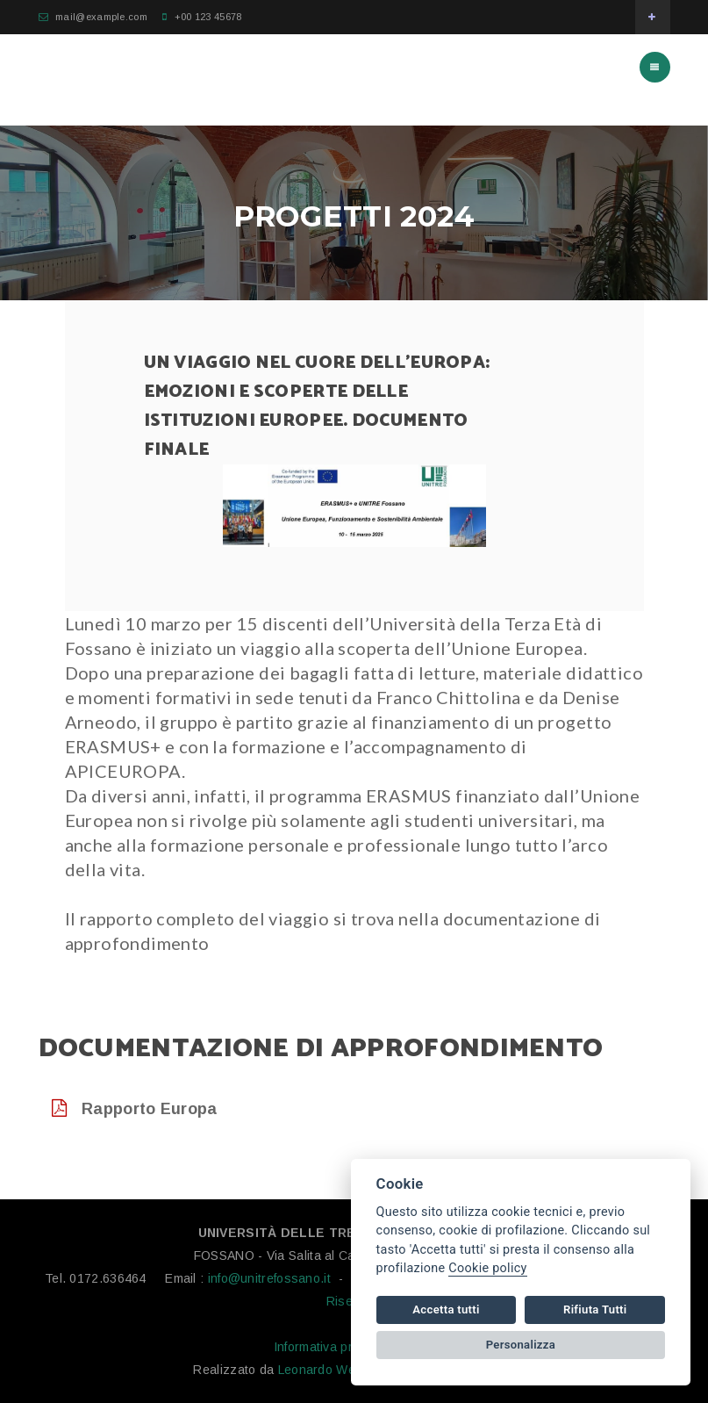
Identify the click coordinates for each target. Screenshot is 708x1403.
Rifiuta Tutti (594, 1309)
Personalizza (520, 1344)
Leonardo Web (320, 1370)
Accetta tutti (445, 1309)
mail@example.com (101, 16)
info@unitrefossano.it (269, 1278)
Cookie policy (487, 1268)
